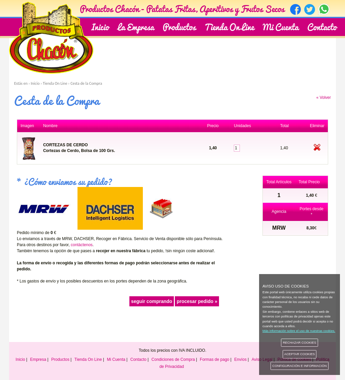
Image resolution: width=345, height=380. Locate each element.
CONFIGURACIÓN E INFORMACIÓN (299, 366)
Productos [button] (179, 26)
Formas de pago (214, 359)
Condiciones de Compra (173, 359)
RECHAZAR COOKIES (299, 342)
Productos (60, 359)
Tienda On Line (229, 26)
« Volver (323, 97)
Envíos (240, 359)
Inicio (100, 26)
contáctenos (82, 244)
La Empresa (136, 26)
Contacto (322, 26)
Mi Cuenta (281, 26)
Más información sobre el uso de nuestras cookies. (298, 331)
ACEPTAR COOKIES (299, 354)
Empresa (38, 359)
